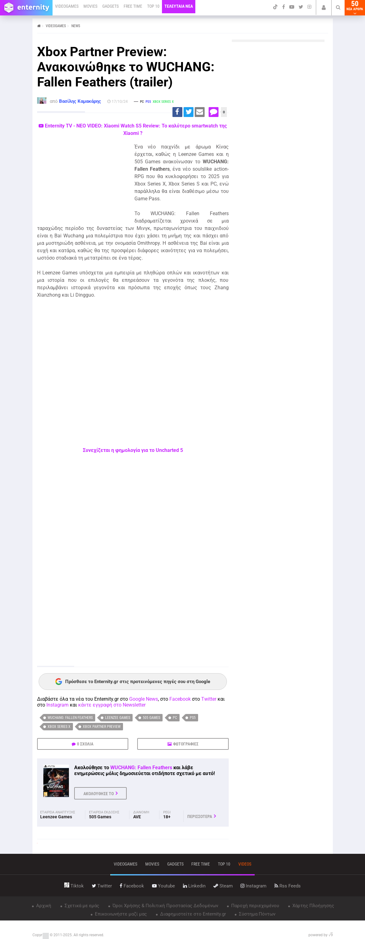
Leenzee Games (117, 718)
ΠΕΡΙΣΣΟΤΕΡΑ (199, 816)
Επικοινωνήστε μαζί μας (120, 914)
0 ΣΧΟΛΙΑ (85, 743)
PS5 (193, 718)
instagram (253, 886)
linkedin (194, 886)
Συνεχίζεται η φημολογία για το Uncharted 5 (133, 450)
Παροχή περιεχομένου (254, 905)
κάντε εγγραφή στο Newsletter (112, 705)
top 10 (224, 864)
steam (223, 886)
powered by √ (320, 935)
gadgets (175, 864)
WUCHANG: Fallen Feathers (70, 718)
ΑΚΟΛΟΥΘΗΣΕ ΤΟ (98, 793)
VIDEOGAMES (67, 6)
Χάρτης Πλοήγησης (312, 905)
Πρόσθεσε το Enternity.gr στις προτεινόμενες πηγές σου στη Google (132, 681)
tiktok (74, 886)
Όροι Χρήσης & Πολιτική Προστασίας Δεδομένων (164, 905)
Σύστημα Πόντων (256, 914)
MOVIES (90, 6)
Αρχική (43, 905)
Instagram (57, 705)
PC (175, 718)
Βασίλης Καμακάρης (80, 101)
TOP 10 (153, 6)
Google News (143, 699)
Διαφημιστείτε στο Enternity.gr (192, 914)
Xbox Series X (59, 726)
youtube (163, 886)
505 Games (151, 718)
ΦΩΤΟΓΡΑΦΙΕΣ (185, 743)
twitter (102, 886)
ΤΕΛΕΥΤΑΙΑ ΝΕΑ (178, 6)
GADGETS (110, 6)
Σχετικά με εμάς (81, 905)
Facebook (180, 699)
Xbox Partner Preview (102, 726)
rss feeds (287, 886)
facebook (132, 886)
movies (152, 864)
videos (244, 864)
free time (200, 864)
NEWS (75, 26)
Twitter (208, 699)
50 (354, 7)
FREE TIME (133, 6)
